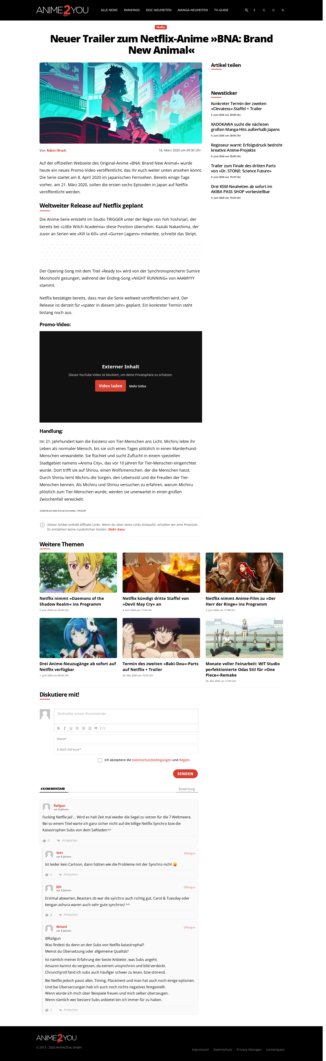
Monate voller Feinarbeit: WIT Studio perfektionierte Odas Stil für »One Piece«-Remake (243, 669)
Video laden (110, 385)
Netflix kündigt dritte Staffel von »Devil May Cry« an (156, 601)
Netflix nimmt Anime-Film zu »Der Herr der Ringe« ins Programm (241, 601)
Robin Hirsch (56, 150)
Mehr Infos (137, 386)
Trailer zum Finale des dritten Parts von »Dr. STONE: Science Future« (243, 168)
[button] (246, 10)
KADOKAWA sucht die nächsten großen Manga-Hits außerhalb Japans (245, 127)
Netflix (161, 27)
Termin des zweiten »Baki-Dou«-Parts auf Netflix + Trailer (161, 666)
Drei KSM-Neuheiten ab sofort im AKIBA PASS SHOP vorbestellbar (241, 189)
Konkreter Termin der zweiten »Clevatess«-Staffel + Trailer (238, 106)
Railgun (190, 853)
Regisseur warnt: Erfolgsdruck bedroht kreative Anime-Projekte (246, 147)
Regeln (184, 760)
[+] (102, 728)
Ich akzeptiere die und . (147, 760)
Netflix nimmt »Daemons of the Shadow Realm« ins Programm (72, 601)
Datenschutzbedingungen (151, 760)
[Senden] (185, 773)
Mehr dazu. (116, 529)
